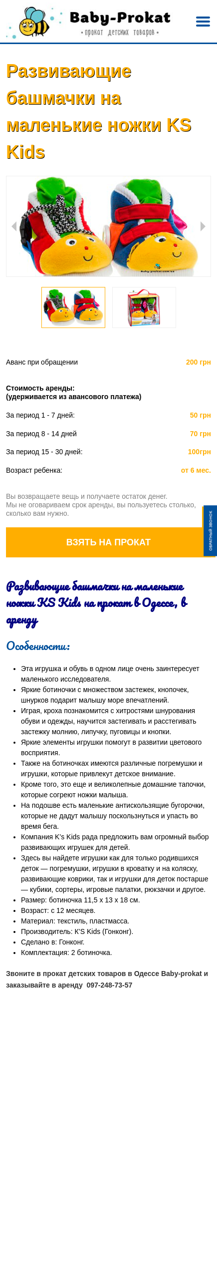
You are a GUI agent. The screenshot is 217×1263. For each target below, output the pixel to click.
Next (203, 226)
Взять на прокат (108, 542)
